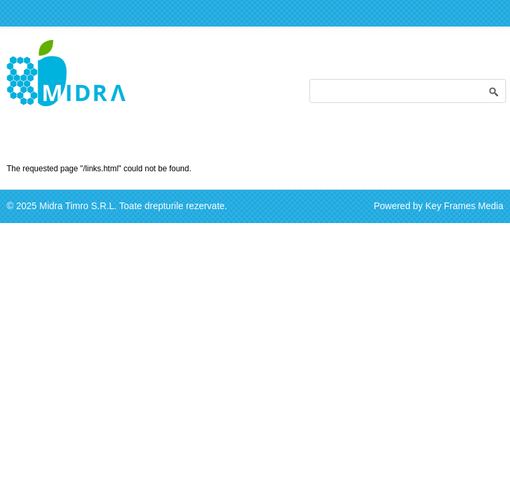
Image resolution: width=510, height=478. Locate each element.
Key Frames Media (464, 205)
